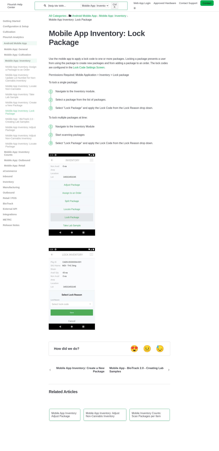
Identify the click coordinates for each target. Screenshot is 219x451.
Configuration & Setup (15, 26)
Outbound (8, 192)
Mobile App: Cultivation (17, 54)
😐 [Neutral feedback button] (147, 348)
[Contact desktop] (207, 3)
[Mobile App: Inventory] (112, 15)
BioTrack (8, 203)
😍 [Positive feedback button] (134, 348)
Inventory (8, 181)
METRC (7, 219)
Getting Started (11, 21)
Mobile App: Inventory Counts (16, 153)
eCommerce (10, 171)
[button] (135, 8)
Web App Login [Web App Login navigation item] (142, 3)
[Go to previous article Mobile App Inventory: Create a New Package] (78, 370)
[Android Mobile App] (83, 15)
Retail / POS (9, 198)
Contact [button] (207, 3)
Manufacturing (11, 187)
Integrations (10, 214)
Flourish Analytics (13, 37)
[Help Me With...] (63, 5)
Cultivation (9, 31)
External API (10, 208)
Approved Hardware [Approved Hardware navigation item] (165, 3)
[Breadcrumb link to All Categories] (57, 15)
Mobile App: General (16, 49)
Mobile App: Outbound (17, 160)
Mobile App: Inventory (17, 60)
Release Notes (11, 225)
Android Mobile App (15, 43)
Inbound (7, 176)
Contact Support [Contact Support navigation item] (188, 3)
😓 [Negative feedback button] (160, 348)
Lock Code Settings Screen (88, 67)
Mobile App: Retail (14, 165)
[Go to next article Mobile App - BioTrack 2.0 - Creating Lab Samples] (138, 370)
